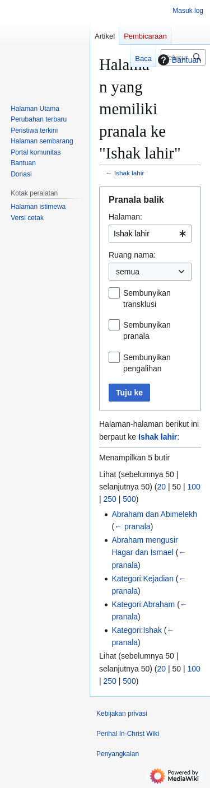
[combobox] (150, 234)
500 (129, 499)
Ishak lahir (129, 172)
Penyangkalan (117, 754)
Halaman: (125, 216)
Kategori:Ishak (136, 630)
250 (110, 499)
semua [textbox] (127, 271)
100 (194, 486)
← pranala (132, 526)
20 (161, 486)
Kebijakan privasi (121, 713)
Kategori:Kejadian (142, 578)
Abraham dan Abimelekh (154, 514)
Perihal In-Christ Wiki (127, 734)
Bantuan (178, 60)
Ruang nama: (132, 254)
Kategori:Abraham (143, 604)
